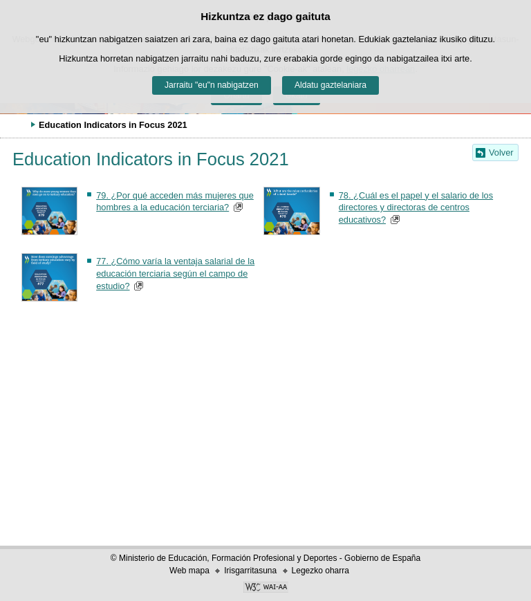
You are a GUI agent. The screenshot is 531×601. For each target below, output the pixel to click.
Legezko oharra (320, 570)
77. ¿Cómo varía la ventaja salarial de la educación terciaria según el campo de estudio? (175, 273)
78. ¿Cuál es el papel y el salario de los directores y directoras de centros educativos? (416, 207)
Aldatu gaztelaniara (330, 85)
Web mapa (189, 570)
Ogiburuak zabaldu (17, 124)
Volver (501, 152)
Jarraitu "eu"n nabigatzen (212, 85)
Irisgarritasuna (250, 570)
